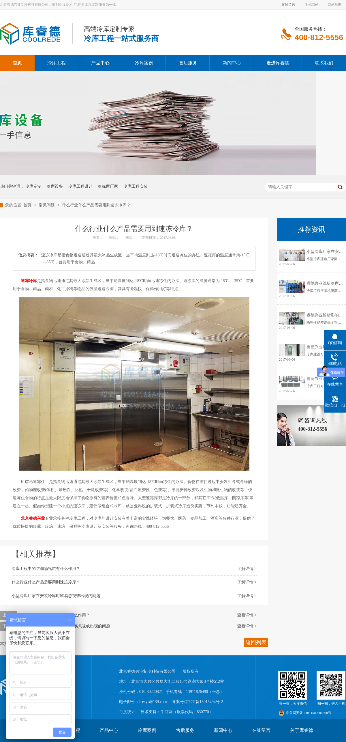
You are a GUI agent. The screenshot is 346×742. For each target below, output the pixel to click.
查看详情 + (247, 615)
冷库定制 (33, 186)
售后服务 (185, 730)
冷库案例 (147, 730)
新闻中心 (223, 730)
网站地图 (335, 5)
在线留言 (288, 5)
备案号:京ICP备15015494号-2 (197, 702)
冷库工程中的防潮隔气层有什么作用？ (46, 568)
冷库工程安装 (135, 186)
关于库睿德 (301, 730)
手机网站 (312, 5)
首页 (28, 205)
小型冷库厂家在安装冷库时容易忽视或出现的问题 (56, 596)
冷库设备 (55, 186)
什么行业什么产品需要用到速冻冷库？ (96, 205)
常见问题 (47, 205)
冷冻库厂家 (108, 186)
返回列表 (256, 642)
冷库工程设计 (80, 186)
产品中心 (109, 730)
